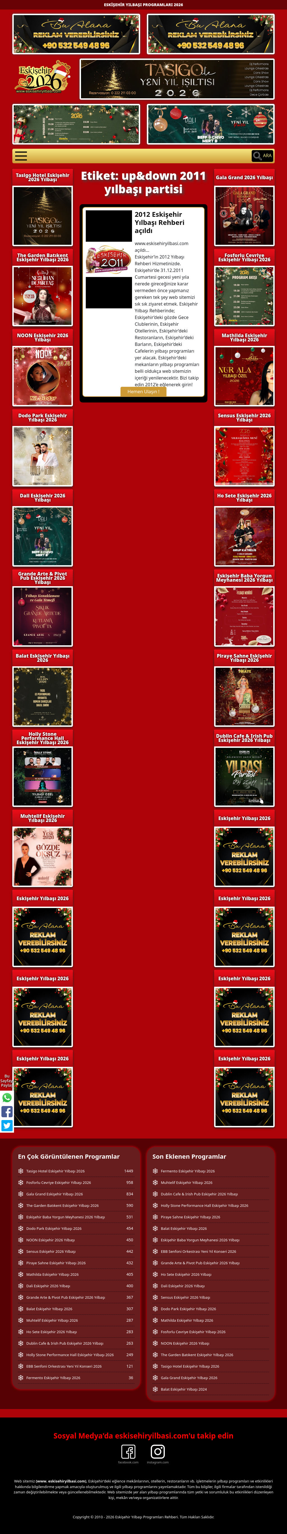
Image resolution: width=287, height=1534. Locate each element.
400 (129, 1285)
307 (129, 1308)
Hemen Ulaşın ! (143, 391)
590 (129, 1205)
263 (129, 1343)
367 (129, 1297)
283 (129, 1331)
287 (129, 1320)
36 (131, 1377)
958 (129, 1182)
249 (129, 1354)
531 (129, 1216)
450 (129, 1239)
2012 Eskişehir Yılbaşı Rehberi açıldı (159, 222)
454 (129, 1228)
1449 (128, 1171)
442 (129, 1251)
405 (129, 1274)
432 (129, 1262)
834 (129, 1194)
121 (129, 1366)
